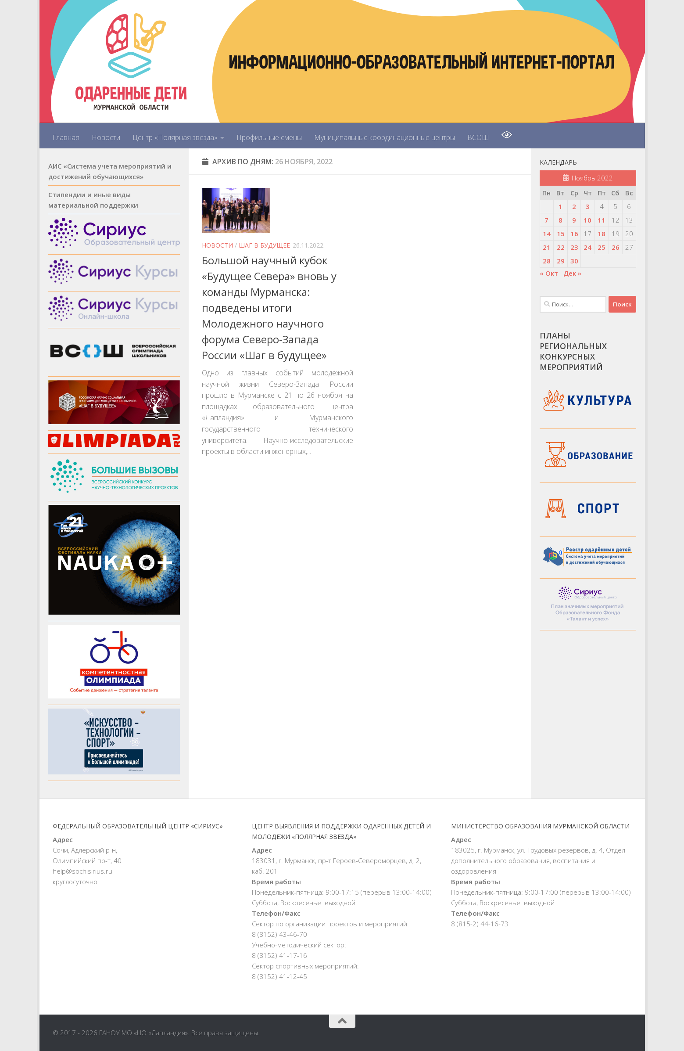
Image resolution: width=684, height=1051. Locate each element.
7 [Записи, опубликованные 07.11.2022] (546, 220)
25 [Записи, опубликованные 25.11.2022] (601, 247)
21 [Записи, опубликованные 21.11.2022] (547, 247)
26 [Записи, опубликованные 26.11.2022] (616, 247)
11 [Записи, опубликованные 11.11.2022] (601, 220)
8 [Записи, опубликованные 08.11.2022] (560, 220)
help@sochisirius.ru (82, 871)
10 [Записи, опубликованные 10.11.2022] (587, 220)
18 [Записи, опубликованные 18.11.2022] (601, 233)
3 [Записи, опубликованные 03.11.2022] (588, 206)
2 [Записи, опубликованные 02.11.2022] (574, 206)
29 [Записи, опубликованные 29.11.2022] (561, 260)
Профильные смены (269, 137)
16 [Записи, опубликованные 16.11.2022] (574, 233)
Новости (106, 137)
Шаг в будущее (264, 245)
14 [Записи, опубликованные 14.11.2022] (547, 233)
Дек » (572, 273)
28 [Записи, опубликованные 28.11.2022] (547, 260)
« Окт (549, 273)
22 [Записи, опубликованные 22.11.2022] (561, 247)
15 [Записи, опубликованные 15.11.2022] (561, 233)
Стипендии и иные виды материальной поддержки (93, 199)
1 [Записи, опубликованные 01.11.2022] (560, 206)
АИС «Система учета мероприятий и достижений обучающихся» (110, 171)
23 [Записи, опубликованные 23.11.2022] (574, 247)
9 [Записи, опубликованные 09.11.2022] (574, 220)
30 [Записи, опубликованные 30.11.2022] (574, 260)
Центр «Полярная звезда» (175, 137)
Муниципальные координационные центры (384, 137)
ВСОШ (478, 137)
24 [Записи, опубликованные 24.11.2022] (587, 247)
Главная (65, 137)
